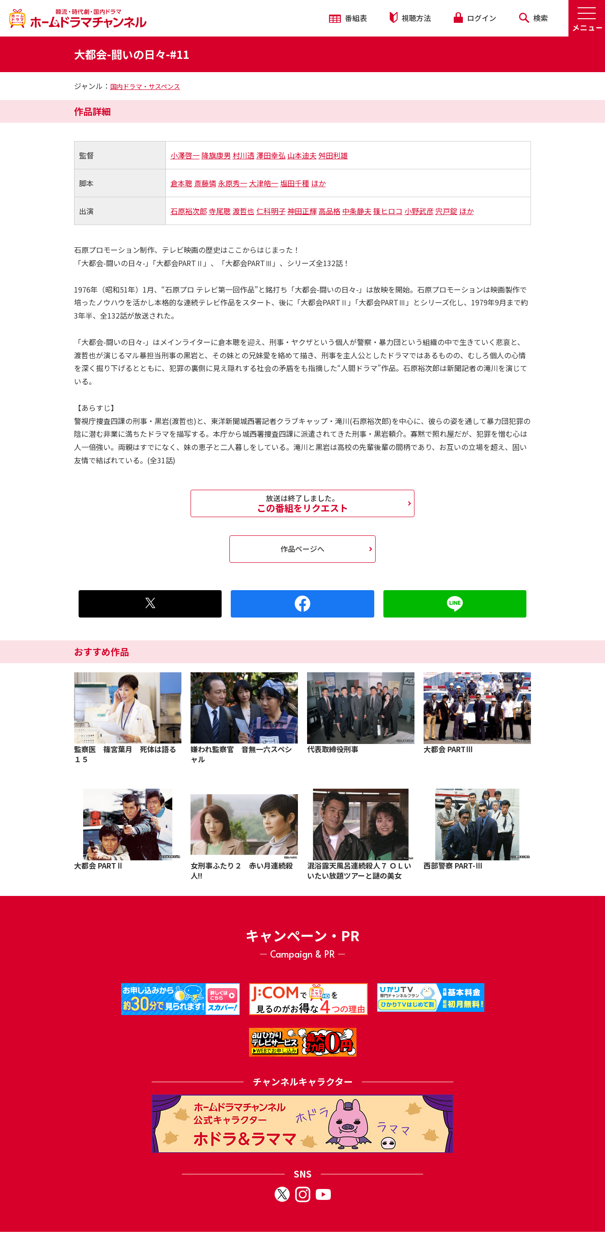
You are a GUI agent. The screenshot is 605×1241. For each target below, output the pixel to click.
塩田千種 (294, 183)
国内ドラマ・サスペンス (145, 86)
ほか (318, 183)
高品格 (329, 210)
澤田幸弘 (271, 155)
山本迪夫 (302, 155)
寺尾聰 (220, 210)
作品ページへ (302, 548)
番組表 (348, 17)
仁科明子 (271, 210)
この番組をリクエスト (302, 503)
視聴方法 (410, 17)
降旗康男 (216, 155)
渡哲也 (244, 210)
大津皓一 (263, 183)
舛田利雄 (333, 155)
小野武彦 (419, 210)
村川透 (244, 155)
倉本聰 (181, 183)
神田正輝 (302, 210)
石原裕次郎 (188, 210)
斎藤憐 (205, 183)
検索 (533, 17)
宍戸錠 (446, 210)
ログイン (475, 17)
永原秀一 (232, 183)
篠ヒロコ (388, 210)
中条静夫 (356, 210)
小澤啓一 (185, 155)
